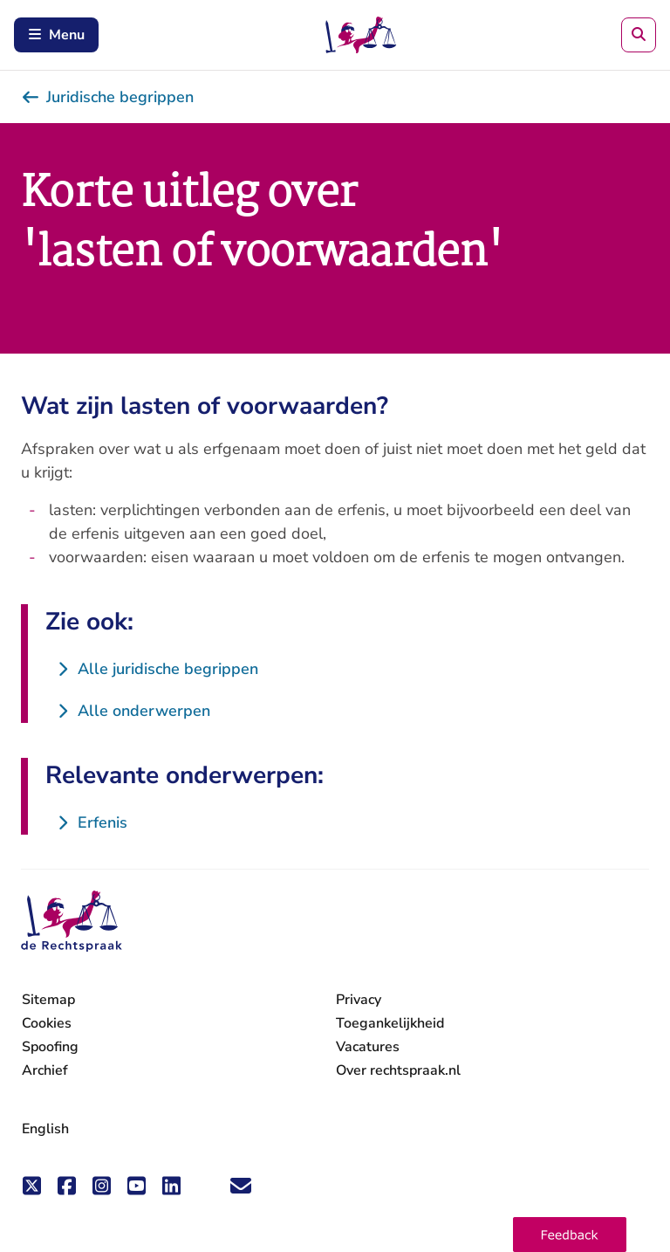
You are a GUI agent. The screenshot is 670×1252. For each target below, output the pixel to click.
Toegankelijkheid (390, 1023)
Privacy (358, 999)
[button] (569, 1234)
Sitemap (48, 999)
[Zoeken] (638, 34)
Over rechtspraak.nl (398, 1070)
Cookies (47, 1023)
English (45, 1128)
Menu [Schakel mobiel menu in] (56, 35)
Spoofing (50, 1046)
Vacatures (367, 1047)
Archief (45, 1070)
